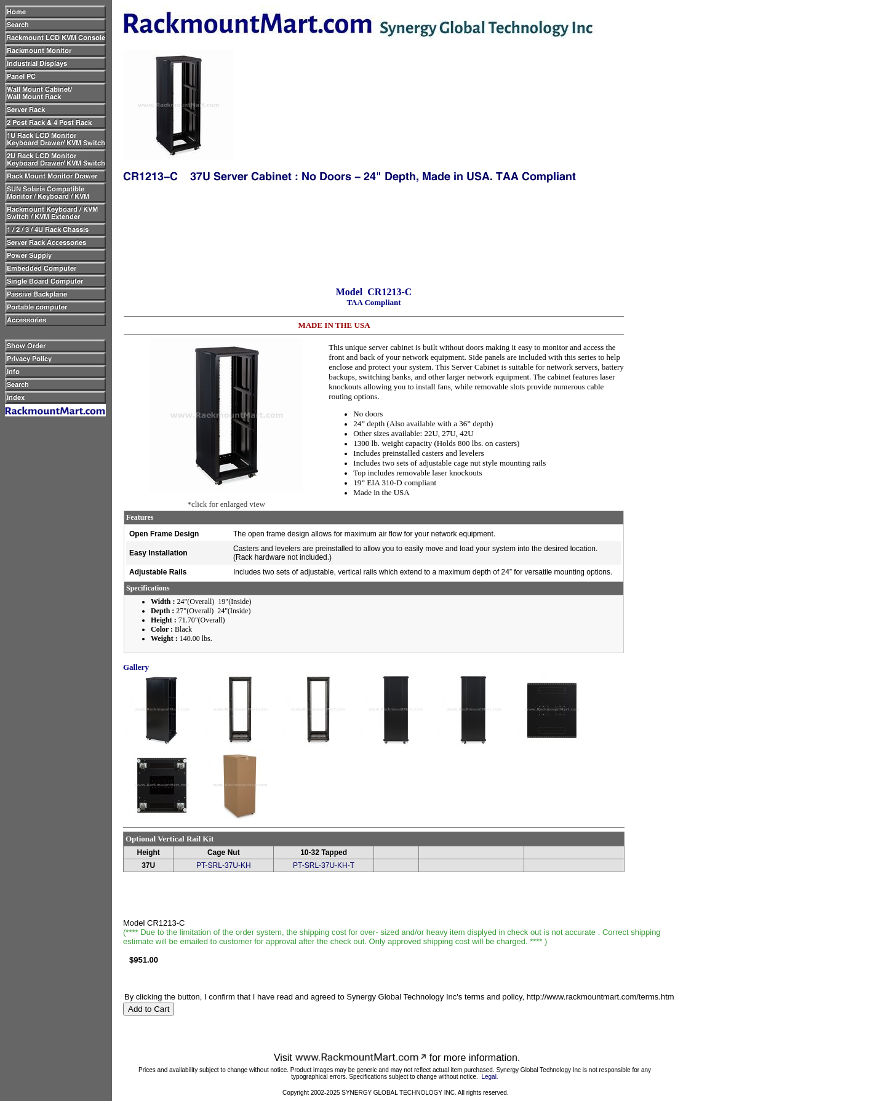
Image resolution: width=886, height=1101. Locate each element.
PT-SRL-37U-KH (223, 865)
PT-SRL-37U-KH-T (323, 865)
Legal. (489, 1076)
